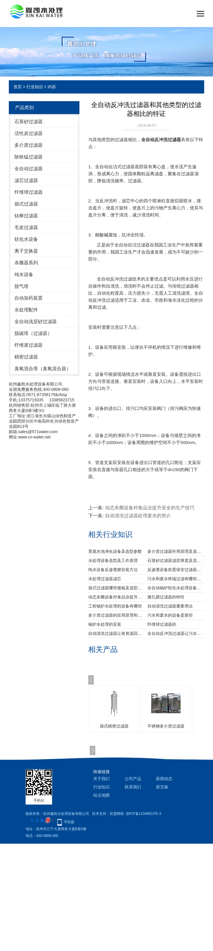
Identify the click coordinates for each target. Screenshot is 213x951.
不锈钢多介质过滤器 (165, 726)
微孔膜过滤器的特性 (165, 597)
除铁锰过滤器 (28, 156)
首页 (18, 86)
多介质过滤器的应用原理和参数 (116, 615)
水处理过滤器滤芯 (104, 578)
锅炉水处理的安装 (104, 624)
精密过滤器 (26, 356)
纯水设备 (23, 274)
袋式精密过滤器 (114, 726)
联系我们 (133, 787)
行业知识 (34, 86)
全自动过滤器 (28, 168)
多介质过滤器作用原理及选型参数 (175, 551)
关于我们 (101, 778)
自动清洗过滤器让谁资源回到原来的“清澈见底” (116, 633)
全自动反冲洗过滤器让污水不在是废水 (175, 633)
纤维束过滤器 (28, 345)
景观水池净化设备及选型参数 (115, 551)
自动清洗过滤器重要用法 (170, 606)
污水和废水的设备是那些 (170, 615)
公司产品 (133, 778)
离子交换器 (26, 250)
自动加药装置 (28, 298)
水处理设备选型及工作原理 (113, 560)
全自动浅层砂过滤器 (35, 321)
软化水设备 (26, 239)
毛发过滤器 (26, 227)
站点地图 (101, 795)
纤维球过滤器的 (161, 624)
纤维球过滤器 (28, 192)
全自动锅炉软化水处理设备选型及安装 (175, 587)
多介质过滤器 (28, 145)
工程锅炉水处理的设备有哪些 (115, 606)
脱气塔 (21, 286)
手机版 (69, 822)
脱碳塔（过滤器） (33, 333)
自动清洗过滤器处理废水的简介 (138, 515)
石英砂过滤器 (28, 121)
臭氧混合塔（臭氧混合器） (42, 368)
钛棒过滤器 (26, 215)
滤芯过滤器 (26, 180)
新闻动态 (164, 778)
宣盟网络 (117, 814)
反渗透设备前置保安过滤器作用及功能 (175, 569)
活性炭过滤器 (28, 133)
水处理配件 (26, 309)
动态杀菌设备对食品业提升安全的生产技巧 (149, 507)
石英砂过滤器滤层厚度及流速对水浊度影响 (175, 560)
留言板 (162, 787)
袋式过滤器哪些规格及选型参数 (116, 587)
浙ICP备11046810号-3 (143, 814)
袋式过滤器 (26, 203)
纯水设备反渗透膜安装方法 (113, 569)
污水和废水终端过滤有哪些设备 (175, 578)
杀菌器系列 (26, 262)
